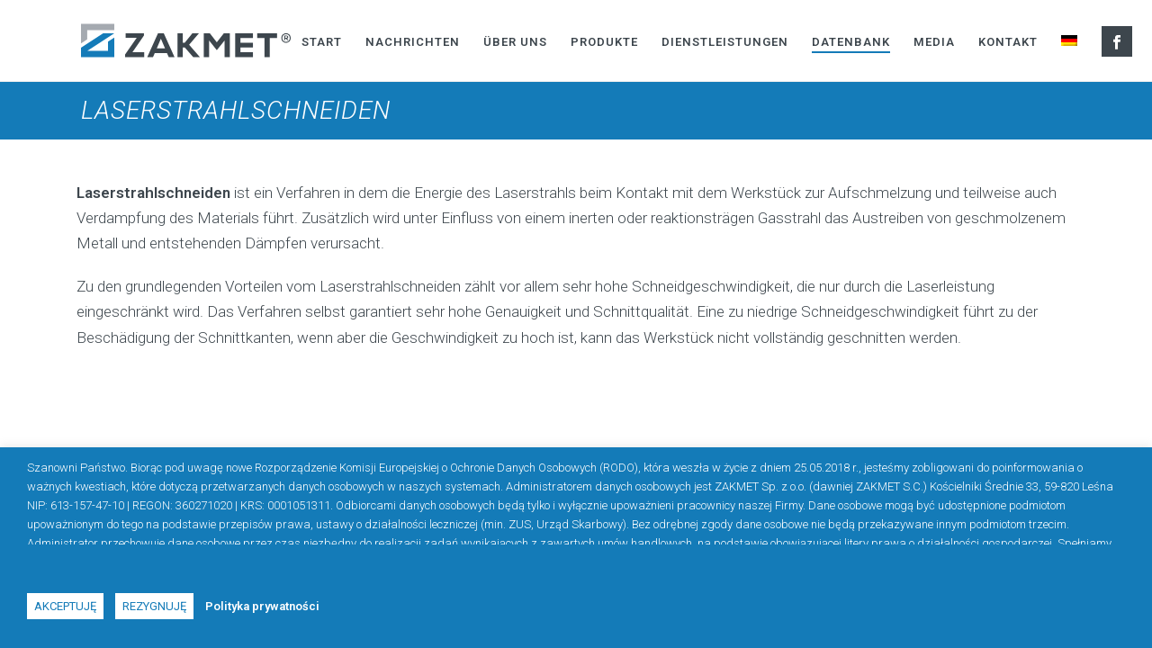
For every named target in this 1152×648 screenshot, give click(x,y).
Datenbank (851, 42)
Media (934, 42)
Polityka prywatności (262, 606)
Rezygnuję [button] (154, 606)
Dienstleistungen (725, 42)
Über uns (515, 42)
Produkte (604, 42)
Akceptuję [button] (65, 606)
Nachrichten (412, 42)
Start (322, 42)
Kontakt (1008, 42)
